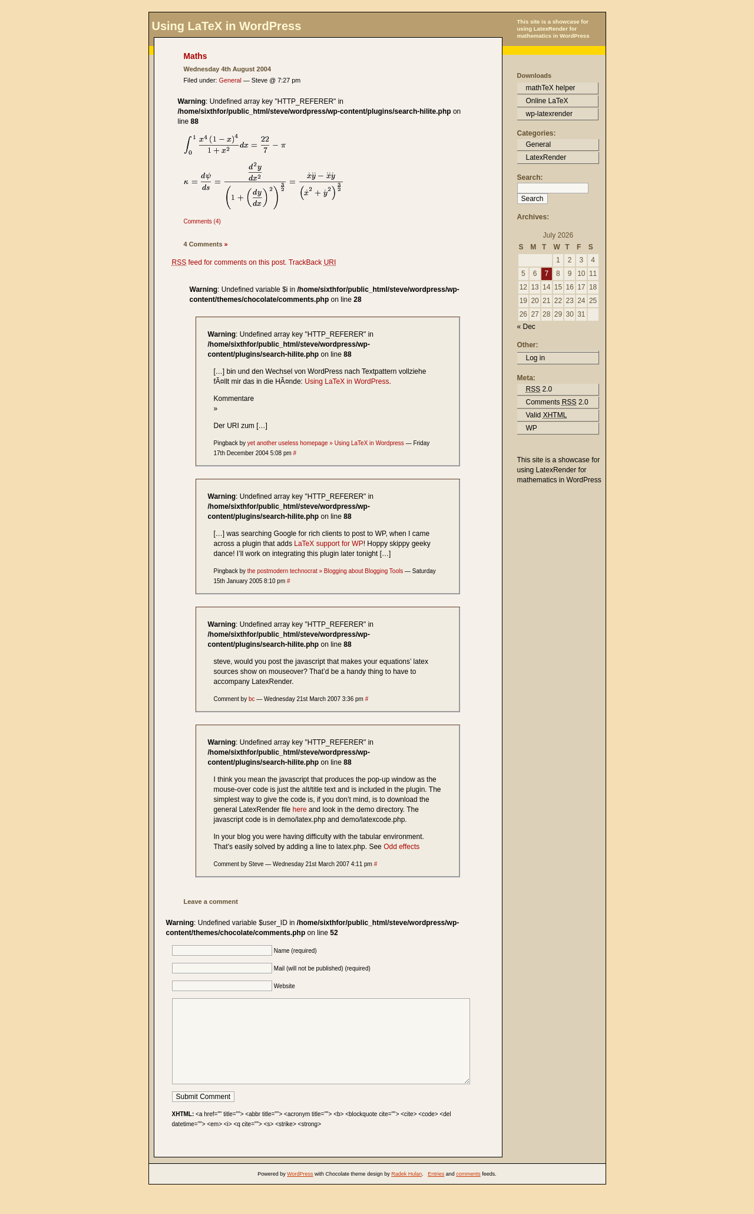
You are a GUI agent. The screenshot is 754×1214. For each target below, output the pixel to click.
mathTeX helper (551, 88)
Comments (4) (202, 221)
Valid (546, 415)
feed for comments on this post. (229, 262)
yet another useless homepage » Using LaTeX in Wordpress (325, 443)
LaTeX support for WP (328, 543)
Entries (436, 1192)
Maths (195, 56)
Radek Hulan (406, 1192)
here (300, 809)
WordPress (300, 1192)
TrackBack (312, 262)
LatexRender (546, 157)
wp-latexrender (549, 114)
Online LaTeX (547, 101)
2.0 (539, 389)
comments (468, 1192)
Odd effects (401, 847)
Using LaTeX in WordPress (227, 25)
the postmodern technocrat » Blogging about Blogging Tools (325, 571)
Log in (535, 358)
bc (252, 699)
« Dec (526, 327)
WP (531, 428)
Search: (530, 177)
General (230, 80)
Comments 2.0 (557, 402)
